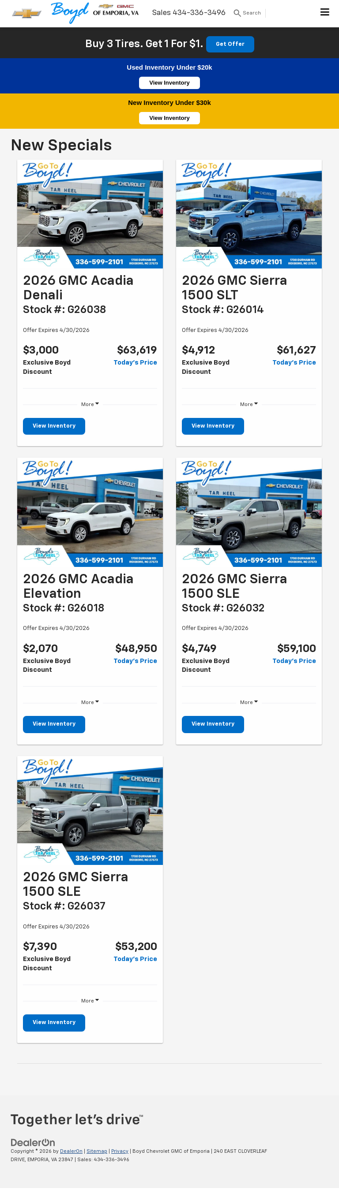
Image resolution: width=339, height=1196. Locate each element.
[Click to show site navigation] (325, 13)
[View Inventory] (90, 214)
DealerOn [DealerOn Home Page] (71, 1151)
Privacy (119, 1151)
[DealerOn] (33, 1142)
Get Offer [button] (230, 44)
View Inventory (169, 82)
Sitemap (97, 1151)
